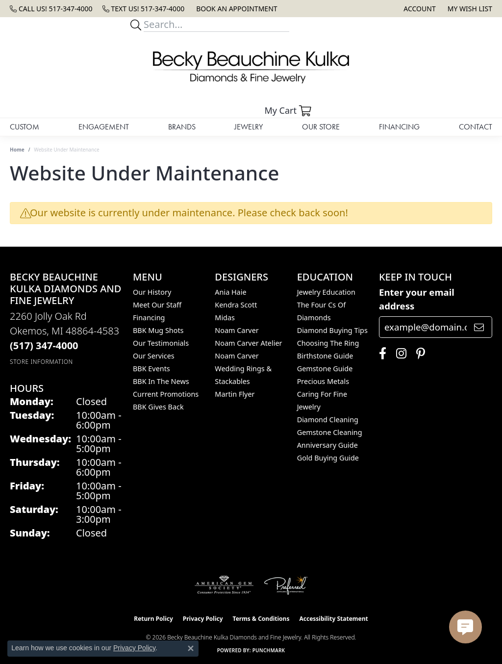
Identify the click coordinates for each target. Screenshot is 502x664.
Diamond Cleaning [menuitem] (327, 419)
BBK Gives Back (158, 406)
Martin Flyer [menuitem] (234, 394)
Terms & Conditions (261, 618)
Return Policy (153, 618)
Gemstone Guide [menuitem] (325, 368)
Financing (399, 127)
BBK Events (151, 368)
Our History (152, 292)
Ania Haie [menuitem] (230, 292)
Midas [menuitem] (225, 317)
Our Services (154, 355)
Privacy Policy (203, 618)
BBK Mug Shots (158, 330)
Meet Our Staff (157, 304)
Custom (24, 127)
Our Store (321, 127)
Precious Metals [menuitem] (323, 381)
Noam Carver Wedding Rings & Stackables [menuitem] (243, 368)
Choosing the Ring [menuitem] (328, 343)
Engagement (103, 127)
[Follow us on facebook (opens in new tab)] (380, 353)
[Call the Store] (44, 345)
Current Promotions (166, 394)
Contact (475, 127)
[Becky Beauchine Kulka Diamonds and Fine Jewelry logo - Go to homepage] (251, 67)
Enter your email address (416, 299)
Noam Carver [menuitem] (236, 330)
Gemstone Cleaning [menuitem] (329, 432)
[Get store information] (41, 362)
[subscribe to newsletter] (479, 327)
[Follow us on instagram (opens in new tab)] (398, 353)
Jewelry (248, 127)
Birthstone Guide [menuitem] (325, 355)
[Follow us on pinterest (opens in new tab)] (418, 353)
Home (17, 149)
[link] (51, 8)
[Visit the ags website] (224, 585)
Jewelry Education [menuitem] (326, 292)
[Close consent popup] (191, 648)
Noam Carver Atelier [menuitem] (248, 343)
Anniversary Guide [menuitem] (327, 445)
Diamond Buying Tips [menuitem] (332, 330)
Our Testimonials (161, 343)
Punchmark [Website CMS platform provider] (268, 650)
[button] (418, 8)
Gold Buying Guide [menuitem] (328, 457)
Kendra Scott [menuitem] (236, 304)
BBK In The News (161, 381)
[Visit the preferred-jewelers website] (286, 585)
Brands (182, 127)
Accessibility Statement (333, 618)
